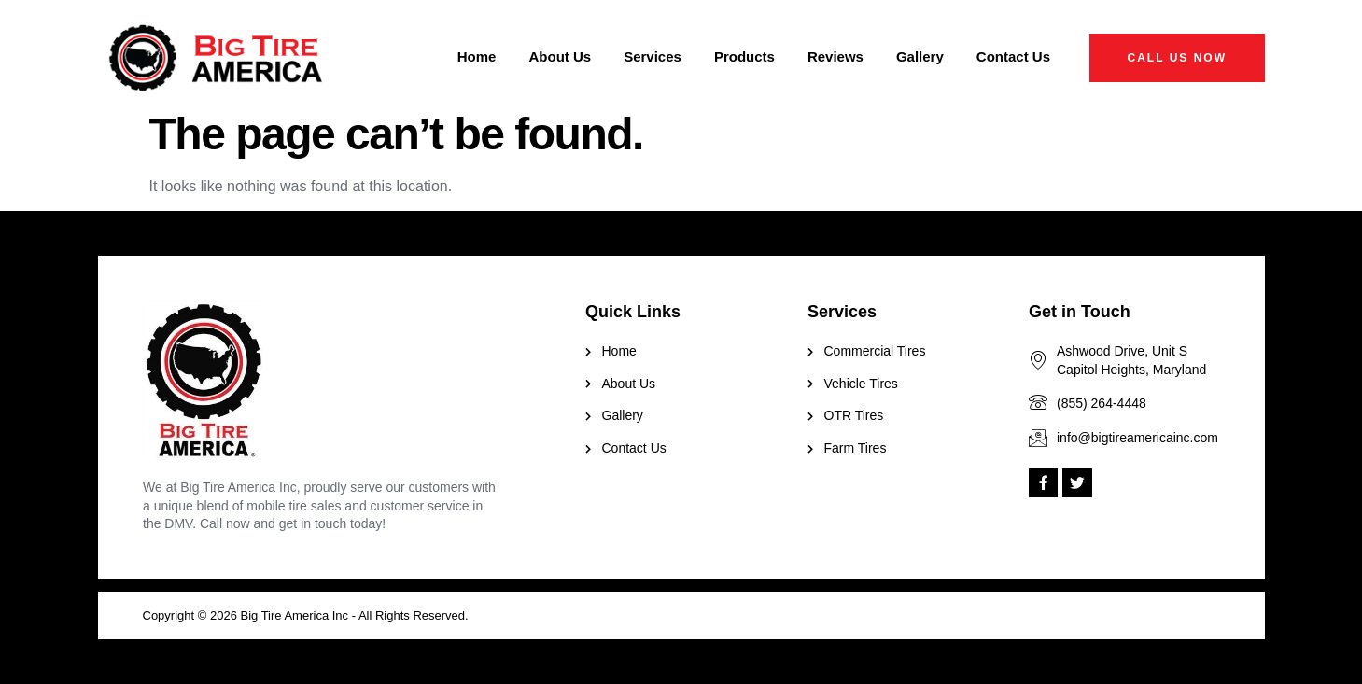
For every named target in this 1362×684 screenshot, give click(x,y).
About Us (559, 56)
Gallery (920, 56)
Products (744, 56)
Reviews (835, 56)
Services (652, 56)
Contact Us (1013, 56)
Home (477, 56)
